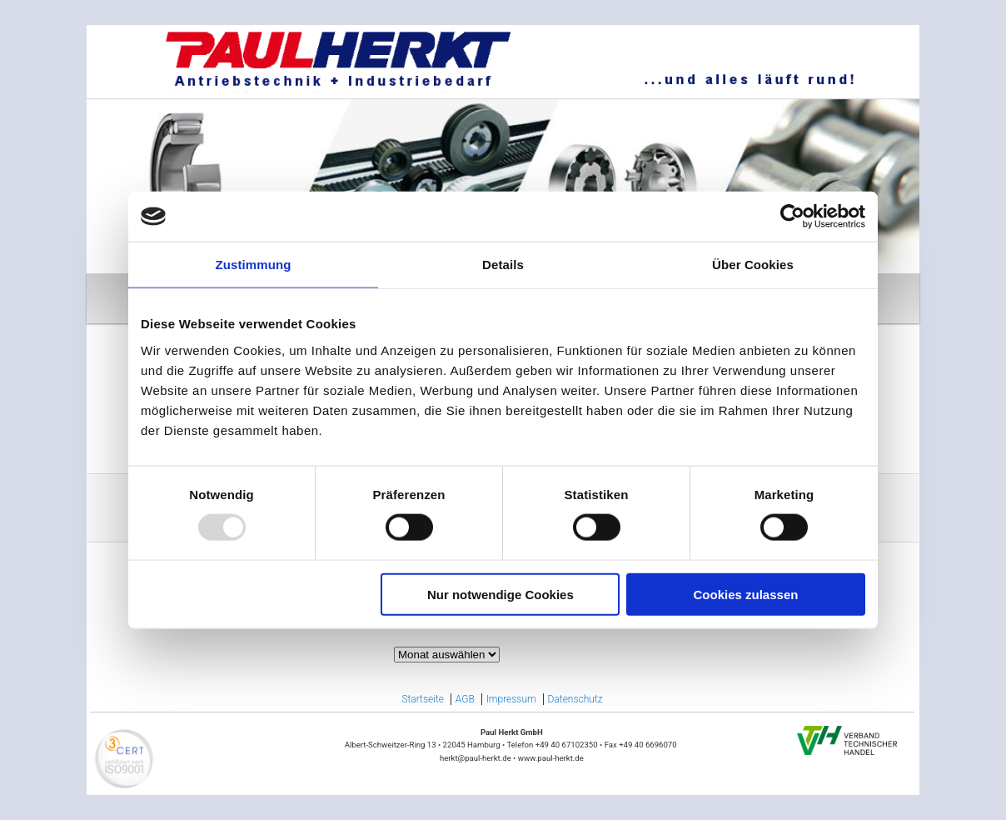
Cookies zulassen (746, 594)
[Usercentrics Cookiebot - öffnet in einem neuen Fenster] (792, 216)
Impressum (511, 699)
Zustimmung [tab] (253, 265)
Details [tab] (503, 265)
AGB (465, 699)
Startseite (422, 699)
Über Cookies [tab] (753, 265)
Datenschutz (574, 699)
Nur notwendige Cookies (500, 594)
